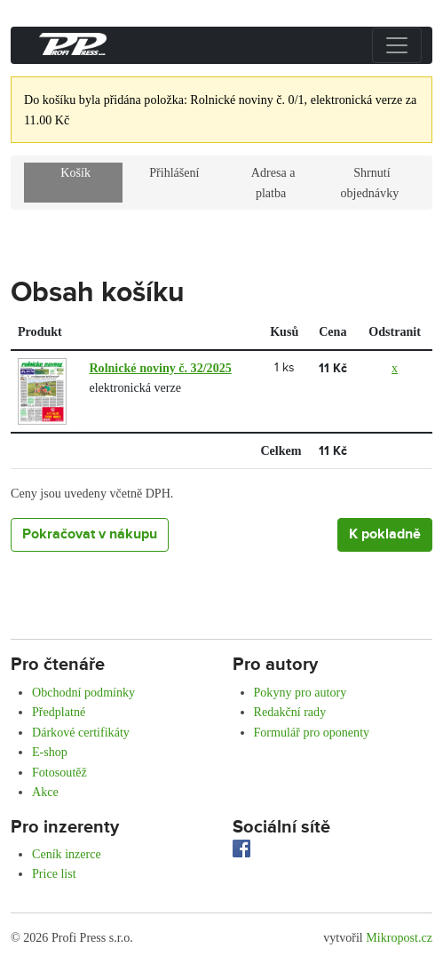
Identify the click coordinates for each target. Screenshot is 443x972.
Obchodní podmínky (83, 692)
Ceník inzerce (66, 854)
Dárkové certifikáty (81, 732)
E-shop (49, 752)
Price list (54, 873)
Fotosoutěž (59, 772)
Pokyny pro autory (300, 692)
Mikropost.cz (399, 937)
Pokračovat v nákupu (89, 534)
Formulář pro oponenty (312, 732)
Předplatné (58, 712)
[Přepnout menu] (397, 45)
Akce (45, 792)
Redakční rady (290, 712)
